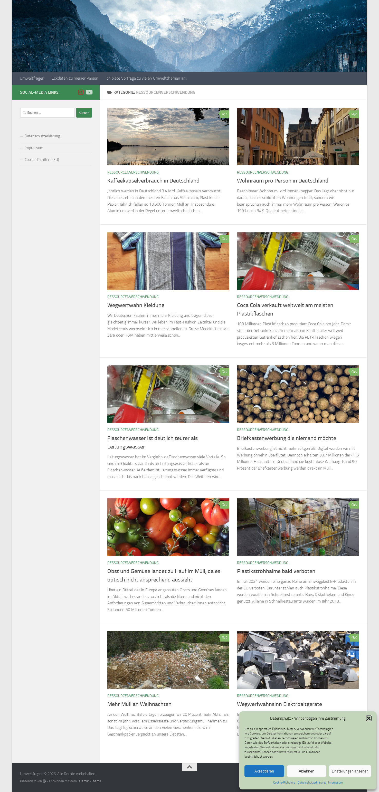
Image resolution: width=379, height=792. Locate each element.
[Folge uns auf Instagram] (81, 92)
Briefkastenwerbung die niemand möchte (286, 438)
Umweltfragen (32, 78)
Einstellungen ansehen (350, 771)
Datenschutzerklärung (312, 782)
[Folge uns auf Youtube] (89, 92)
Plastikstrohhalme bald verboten (276, 571)
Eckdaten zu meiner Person (75, 78)
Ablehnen (306, 771)
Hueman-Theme (89, 781)
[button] (368, 718)
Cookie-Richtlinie (284, 782)
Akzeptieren (264, 771)
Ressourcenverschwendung (133, 172)
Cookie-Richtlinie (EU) (42, 159)
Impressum (335, 782)
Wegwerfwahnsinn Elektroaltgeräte (279, 704)
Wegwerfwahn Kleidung (135, 305)
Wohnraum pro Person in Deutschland (282, 180)
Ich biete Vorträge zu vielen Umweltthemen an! (146, 78)
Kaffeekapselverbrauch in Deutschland (153, 180)
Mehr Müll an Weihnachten (139, 704)
